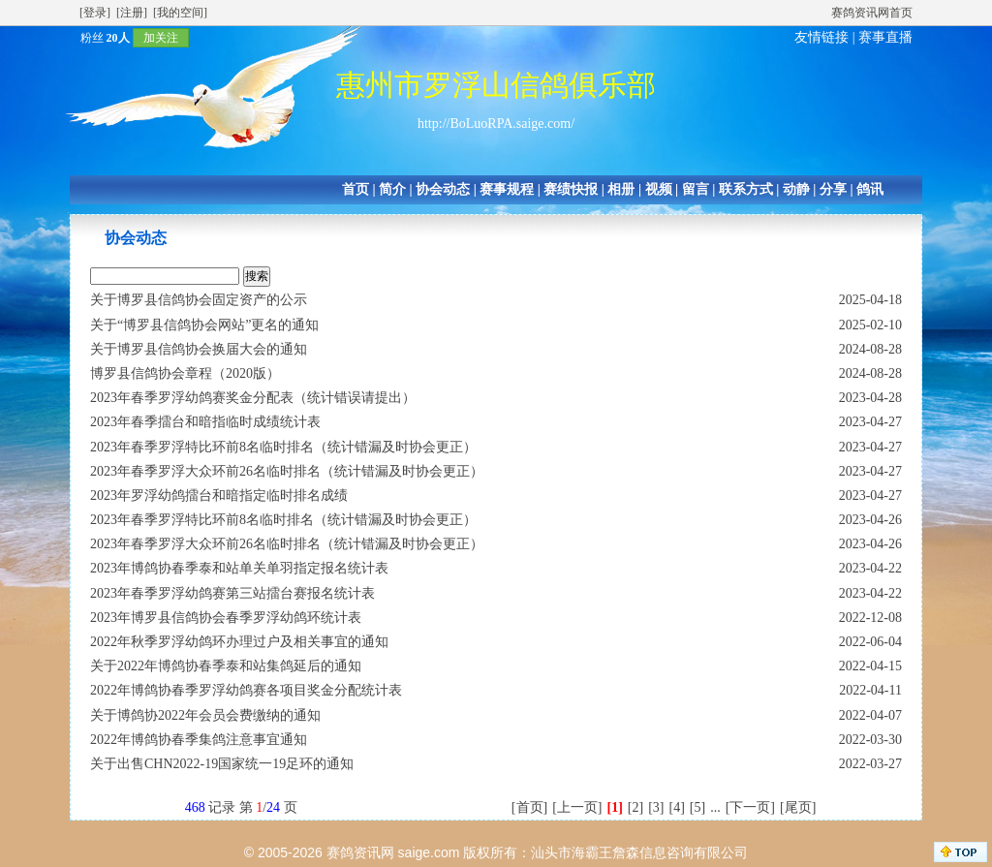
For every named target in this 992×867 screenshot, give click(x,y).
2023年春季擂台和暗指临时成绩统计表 (205, 422)
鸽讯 (870, 189)
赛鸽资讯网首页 (872, 12)
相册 (621, 189)
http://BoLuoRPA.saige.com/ (496, 123)
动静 (796, 189)
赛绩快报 (570, 189)
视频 (658, 189)
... (715, 807)
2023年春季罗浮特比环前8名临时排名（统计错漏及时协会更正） (283, 447)
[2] (635, 807)
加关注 (160, 38)
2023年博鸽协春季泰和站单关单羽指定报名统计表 (239, 568)
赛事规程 (507, 189)
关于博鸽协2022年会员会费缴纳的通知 (205, 715)
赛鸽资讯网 (360, 852)
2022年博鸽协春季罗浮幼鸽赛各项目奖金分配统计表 (246, 690)
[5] (697, 807)
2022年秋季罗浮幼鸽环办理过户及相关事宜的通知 (239, 642)
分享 (833, 189)
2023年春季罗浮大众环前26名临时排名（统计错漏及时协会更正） (286, 471)
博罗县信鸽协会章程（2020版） (185, 373)
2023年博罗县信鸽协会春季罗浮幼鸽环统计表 (225, 617)
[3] (656, 807)
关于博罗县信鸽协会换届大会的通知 (198, 349)
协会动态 (443, 189)
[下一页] (750, 807)
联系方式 (746, 189)
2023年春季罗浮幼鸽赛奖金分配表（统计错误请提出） (253, 397)
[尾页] (798, 807)
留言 (695, 189)
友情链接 (821, 37)
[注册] (131, 12)
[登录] (94, 12)
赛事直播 (885, 37)
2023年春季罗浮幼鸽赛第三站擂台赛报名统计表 (232, 593)
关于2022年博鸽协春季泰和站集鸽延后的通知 (225, 666)
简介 (392, 189)
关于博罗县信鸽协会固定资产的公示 (198, 300)
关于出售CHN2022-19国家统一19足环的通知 (222, 764)
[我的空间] (180, 12)
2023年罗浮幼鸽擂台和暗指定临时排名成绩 (219, 495)
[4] (677, 807)
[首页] (529, 807)
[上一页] (577, 807)
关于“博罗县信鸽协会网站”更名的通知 (204, 325)
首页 (355, 189)
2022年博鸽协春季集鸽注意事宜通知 (198, 739)
